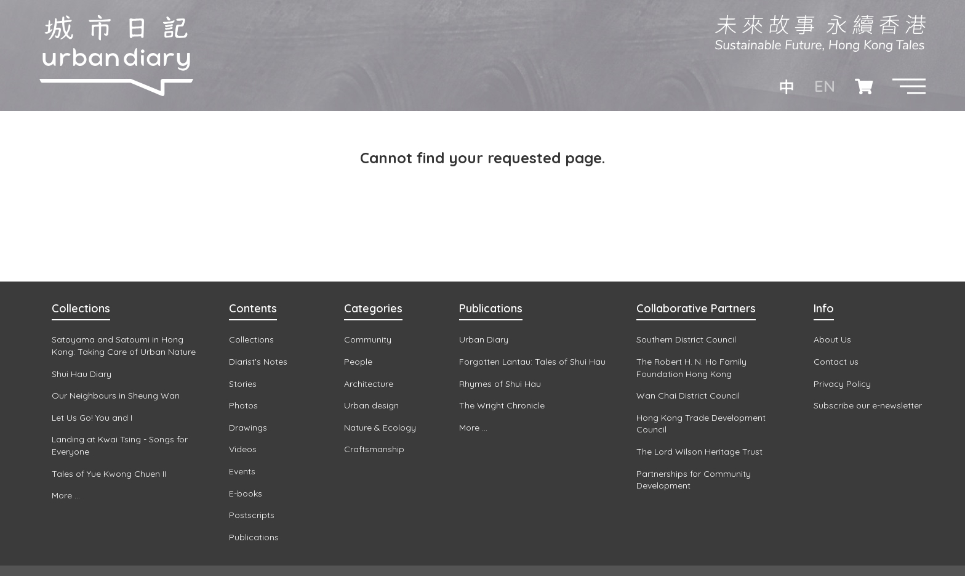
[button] (909, 86)
